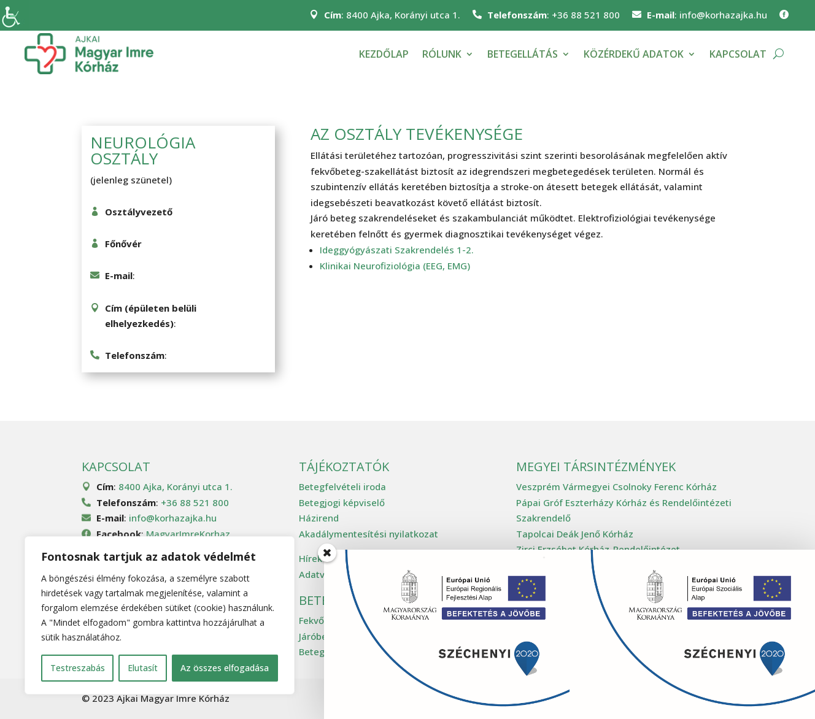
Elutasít (143, 668)
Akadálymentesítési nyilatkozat (368, 534)
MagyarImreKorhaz (188, 534)
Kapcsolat (738, 54)
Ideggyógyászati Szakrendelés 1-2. (397, 250)
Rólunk (442, 54)
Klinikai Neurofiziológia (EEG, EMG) (395, 266)
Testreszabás (77, 668)
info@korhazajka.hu (723, 15)
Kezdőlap (384, 54)
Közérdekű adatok (634, 54)
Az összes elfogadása (224, 668)
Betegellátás (522, 54)
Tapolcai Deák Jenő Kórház (574, 534)
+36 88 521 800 (586, 15)
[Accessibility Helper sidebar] (14, 14)
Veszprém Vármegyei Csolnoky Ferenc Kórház (616, 486)
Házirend (319, 518)
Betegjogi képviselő (342, 502)
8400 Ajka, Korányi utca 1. (403, 15)
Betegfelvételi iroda (342, 486)
